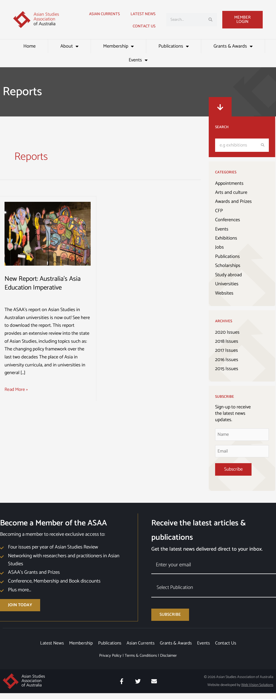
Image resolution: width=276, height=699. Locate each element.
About (69, 46)
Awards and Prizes (233, 202)
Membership (118, 46)
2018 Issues (226, 342)
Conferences (227, 220)
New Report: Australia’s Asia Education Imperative (44, 283)
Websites (224, 294)
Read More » (17, 390)
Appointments (229, 183)
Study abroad (228, 275)
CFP (219, 211)
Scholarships (227, 266)
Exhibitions (226, 238)
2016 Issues (226, 360)
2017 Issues (226, 351)
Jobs (219, 248)
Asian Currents (104, 14)
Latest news (143, 14)
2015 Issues (226, 369)
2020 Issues (227, 333)
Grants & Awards (233, 46)
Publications (173, 46)
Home (29, 46)
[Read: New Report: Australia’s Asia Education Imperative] (48, 233)
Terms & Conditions (141, 661)
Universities (227, 284)
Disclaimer (168, 661)
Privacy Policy (110, 661)
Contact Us (144, 26)
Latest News (48, 649)
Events (138, 60)
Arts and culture (231, 192)
